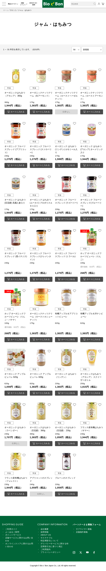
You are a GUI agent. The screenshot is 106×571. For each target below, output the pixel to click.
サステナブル (47, 539)
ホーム (5, 10)
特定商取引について (49, 542)
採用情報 (45, 533)
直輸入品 (13, 10)
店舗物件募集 (82, 533)
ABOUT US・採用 (33, 4)
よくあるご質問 (12, 533)
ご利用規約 (45, 550)
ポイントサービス (13, 536)
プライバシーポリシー (51, 553)
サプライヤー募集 (84, 530)
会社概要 (45, 530)
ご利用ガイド (11, 530)
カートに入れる (16, 112)
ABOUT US (46, 536)
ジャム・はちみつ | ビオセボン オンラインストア (53, 4)
